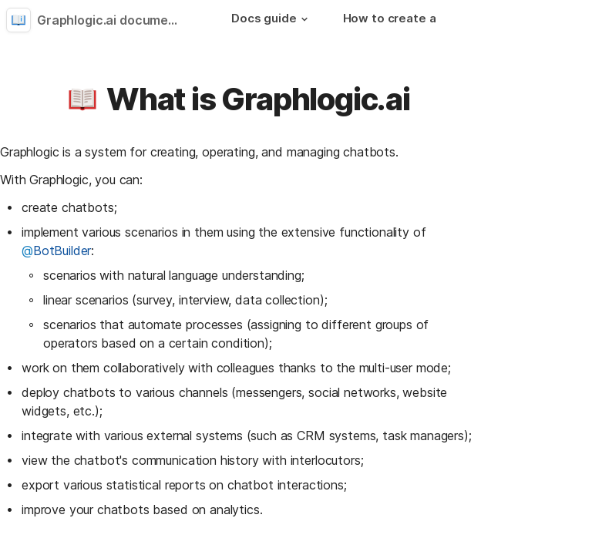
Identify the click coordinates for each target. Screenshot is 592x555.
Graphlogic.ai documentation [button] (114, 20)
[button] (304, 19)
